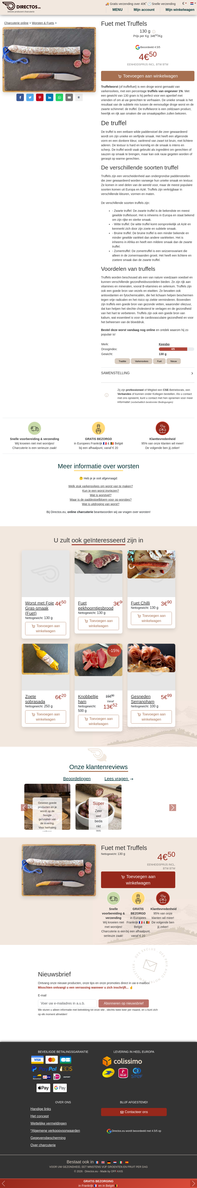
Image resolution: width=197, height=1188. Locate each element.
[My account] (144, 9)
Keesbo (164, 344)
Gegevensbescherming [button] (48, 1138)
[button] (24, 807)
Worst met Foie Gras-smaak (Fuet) (39, 608)
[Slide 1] (98, 836)
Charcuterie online (16, 23)
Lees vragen (118, 778)
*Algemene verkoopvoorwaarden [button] (55, 1130)
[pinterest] (39, 97)
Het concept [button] (39, 1116)
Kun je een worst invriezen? (100, 490)
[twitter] (30, 97)
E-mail (42, 995)
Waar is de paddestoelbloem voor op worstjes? (101, 499)
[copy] (79, 97)
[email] (69, 97)
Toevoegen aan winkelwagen (148, 76)
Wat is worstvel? (100, 495)
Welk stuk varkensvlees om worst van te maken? (100, 486)
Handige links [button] (40, 1109)
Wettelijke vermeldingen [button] (48, 1123)
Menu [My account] (117, 9)
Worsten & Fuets (43, 23)
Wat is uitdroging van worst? (100, 504)
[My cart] (181, 9)
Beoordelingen (77, 778)
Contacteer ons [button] (134, 1112)
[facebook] (20, 97)
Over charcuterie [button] (43, 1145)
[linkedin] (49, 97)
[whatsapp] (59, 97)
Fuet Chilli (140, 603)
